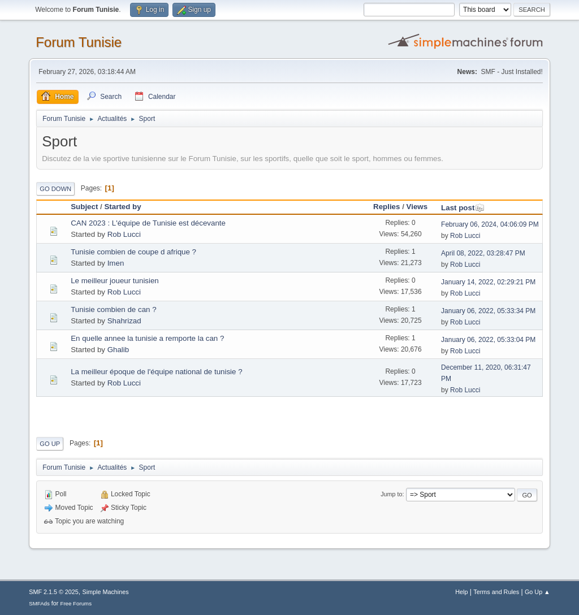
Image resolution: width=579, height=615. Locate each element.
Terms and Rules (496, 591)
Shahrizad (124, 321)
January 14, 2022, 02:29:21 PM (488, 282)
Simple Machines (106, 591)
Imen (115, 263)
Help (461, 591)
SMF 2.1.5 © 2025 (54, 591)
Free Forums (76, 603)
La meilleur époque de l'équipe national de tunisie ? (156, 371)
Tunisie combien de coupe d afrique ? (133, 252)
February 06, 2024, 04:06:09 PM (490, 224)
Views (417, 206)
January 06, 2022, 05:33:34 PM (488, 311)
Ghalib (118, 349)
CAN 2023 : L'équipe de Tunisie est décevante (148, 223)
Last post (463, 207)
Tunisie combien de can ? (113, 309)
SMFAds (39, 603)
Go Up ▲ (537, 591)
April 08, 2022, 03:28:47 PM (483, 253)
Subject (84, 206)
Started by (122, 206)
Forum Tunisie (79, 42)
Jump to (391, 494)
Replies (386, 206)
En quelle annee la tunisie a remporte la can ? (147, 338)
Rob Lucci (124, 234)
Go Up (50, 443)
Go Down (55, 188)
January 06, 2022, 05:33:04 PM (488, 340)
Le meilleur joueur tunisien (115, 280)
